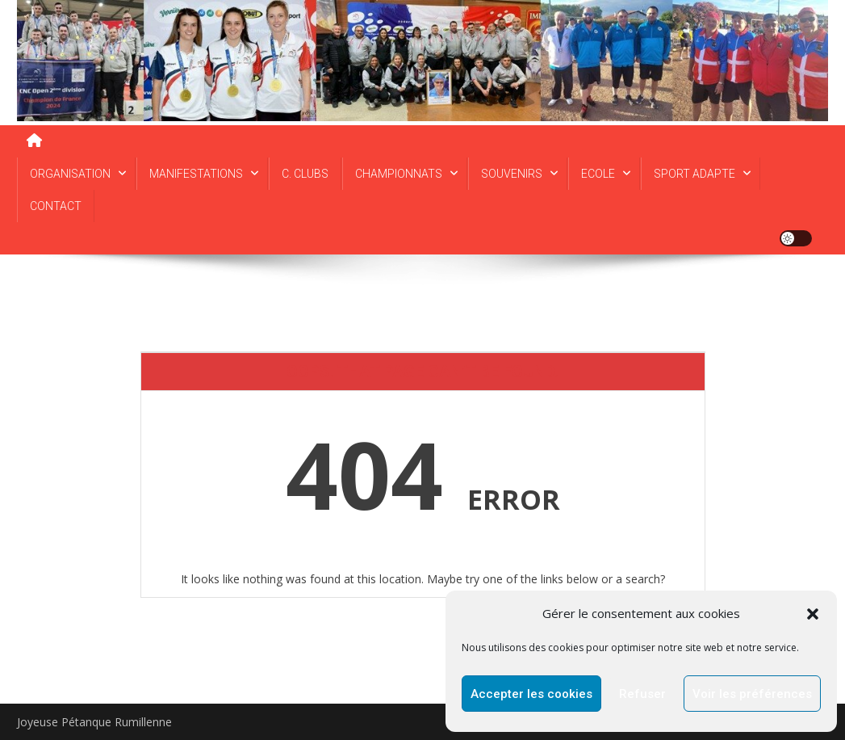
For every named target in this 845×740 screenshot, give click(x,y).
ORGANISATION (70, 173)
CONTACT (56, 206)
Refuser (642, 694)
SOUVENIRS (511, 173)
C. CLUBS (305, 173)
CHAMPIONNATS (398, 173)
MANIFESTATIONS (196, 173)
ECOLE (598, 173)
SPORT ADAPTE (694, 173)
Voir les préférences (752, 694)
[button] (813, 614)
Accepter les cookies (531, 694)
